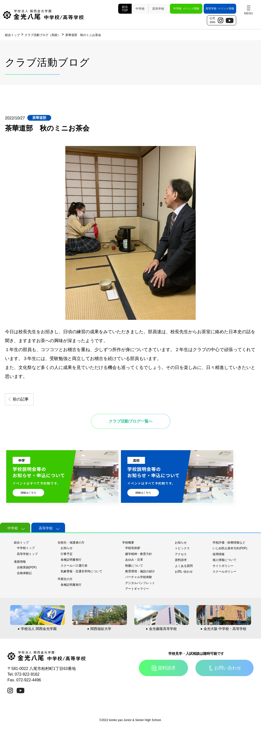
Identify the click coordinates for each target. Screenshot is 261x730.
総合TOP (125, 8)
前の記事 (21, 399)
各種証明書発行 (71, 559)
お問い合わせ (184, 571)
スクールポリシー (224, 571)
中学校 (140, 8)
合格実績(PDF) (27, 567)
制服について (134, 565)
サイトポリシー (223, 566)
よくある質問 (184, 566)
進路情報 (20, 561)
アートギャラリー (137, 588)
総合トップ (21, 542)
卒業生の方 (65, 579)
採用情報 (218, 554)
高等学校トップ (27, 554)
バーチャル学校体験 (138, 577)
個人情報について (224, 560)
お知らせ (67, 548)
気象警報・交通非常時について (81, 571)
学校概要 (128, 542)
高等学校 (158, 8)
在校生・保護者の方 (71, 542)
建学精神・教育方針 (138, 554)
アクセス (181, 554)
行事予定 (67, 554)
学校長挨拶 (132, 548)
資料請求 (181, 560)
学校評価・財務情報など (229, 542)
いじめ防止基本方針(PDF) (230, 548)
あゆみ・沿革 (134, 559)
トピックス (182, 548)
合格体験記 (24, 573)
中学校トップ (26, 548)
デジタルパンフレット (140, 583)
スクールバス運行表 (74, 565)
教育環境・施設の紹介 (140, 571)
